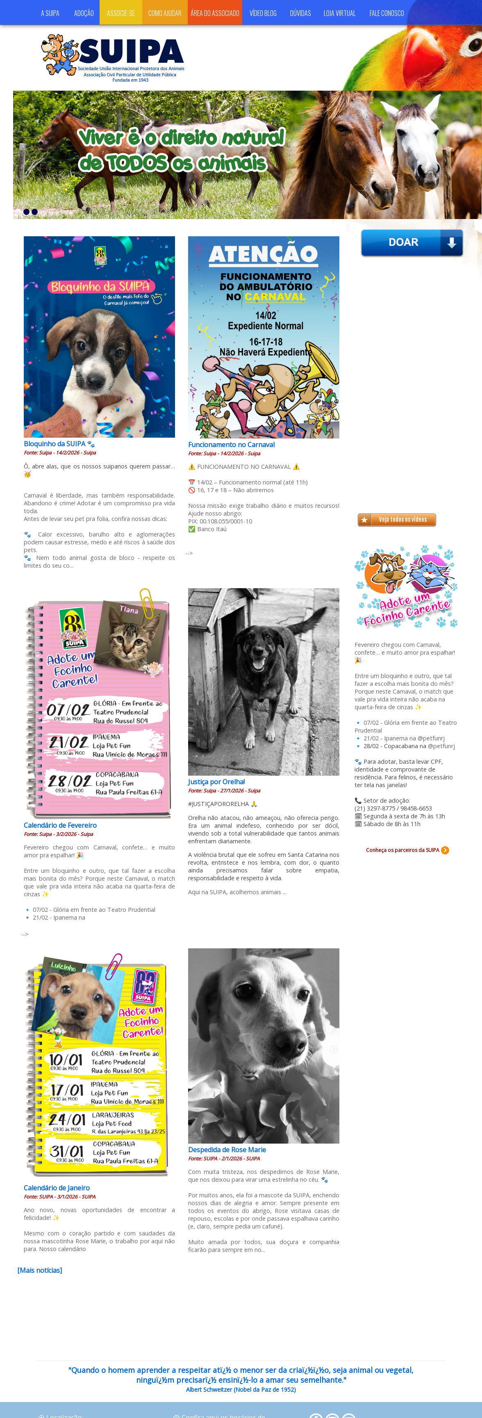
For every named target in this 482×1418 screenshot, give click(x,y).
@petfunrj (431, 738)
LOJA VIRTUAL (340, 13)
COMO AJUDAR (165, 13)
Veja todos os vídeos (403, 519)
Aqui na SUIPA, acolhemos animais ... (237, 892)
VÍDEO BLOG (263, 13)
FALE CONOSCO (387, 13)
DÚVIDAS (300, 13)
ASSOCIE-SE (121, 13)
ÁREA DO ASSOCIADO (215, 13)
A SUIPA (50, 13)
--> (189, 553)
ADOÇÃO (84, 13)
